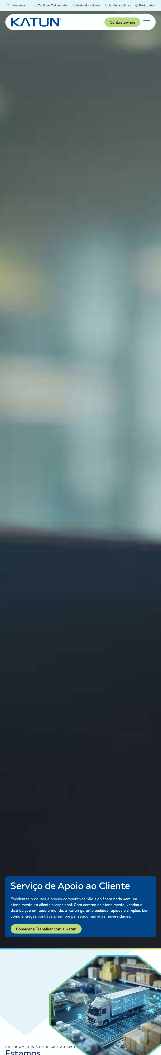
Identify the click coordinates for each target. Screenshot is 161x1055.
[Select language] (145, 5)
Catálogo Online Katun (51, 5)
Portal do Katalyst (86, 5)
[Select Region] (118, 5)
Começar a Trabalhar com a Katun (46, 929)
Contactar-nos (122, 22)
